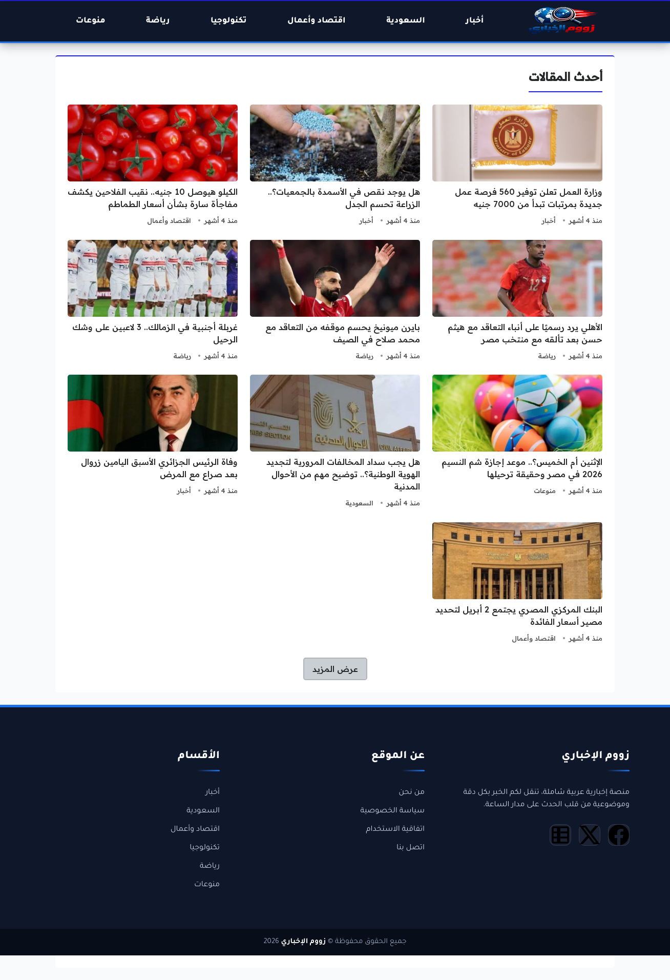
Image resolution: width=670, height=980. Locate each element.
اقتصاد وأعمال (169, 220)
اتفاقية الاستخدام (395, 830)
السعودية (359, 503)
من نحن (412, 793)
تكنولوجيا (205, 848)
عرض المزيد (335, 669)
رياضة (547, 356)
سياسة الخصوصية (392, 811)
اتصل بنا (410, 848)
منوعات (545, 490)
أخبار (548, 220)
